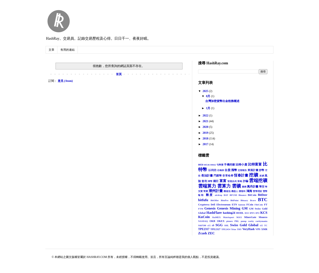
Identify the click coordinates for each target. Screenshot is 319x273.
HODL (240, 213)
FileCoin (259, 204)
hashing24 (229, 212)
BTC (262, 199)
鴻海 (249, 191)
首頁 (119, 74)
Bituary (244, 200)
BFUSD (233, 195)
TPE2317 (203, 229)
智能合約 (232, 181)
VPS (258, 229)
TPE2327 (215, 229)
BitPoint (235, 200)
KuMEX (216, 217)
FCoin (249, 204)
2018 (206, 138)
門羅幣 (218, 175)
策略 (239, 181)
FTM (200, 208)
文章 (51, 49)
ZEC (211, 233)
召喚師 (220, 170)
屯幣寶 (220, 164)
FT (265, 204)
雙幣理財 (257, 191)
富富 (223, 181)
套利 (204, 181)
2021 (206, 121)
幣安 (261, 186)
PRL (237, 221)
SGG (219, 225)
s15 (209, 225)
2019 (206, 132)
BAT (226, 195)
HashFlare (214, 213)
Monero (263, 217)
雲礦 (236, 186)
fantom (241, 204)
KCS (264, 213)
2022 (206, 115)
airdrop (218, 195)
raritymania (261, 221)
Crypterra (203, 204)
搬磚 (244, 186)
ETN (234, 204)
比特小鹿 (241, 164)
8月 (208, 96)
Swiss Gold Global (244, 225)
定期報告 (242, 170)
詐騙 (245, 181)
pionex (229, 221)
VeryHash (249, 229)
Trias (233, 229)
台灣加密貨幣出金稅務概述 (222, 101)
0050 (200, 164)
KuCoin (204, 217)
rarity (251, 221)
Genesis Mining (228, 208)
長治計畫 (207, 175)
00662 (213, 164)
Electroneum (223, 204)
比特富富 (255, 164)
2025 (206, 91)
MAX (239, 217)
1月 (208, 108)
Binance (242, 195)
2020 (206, 126)
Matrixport (228, 217)
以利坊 (212, 170)
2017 (206, 144)
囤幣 (234, 170)
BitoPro (224, 200)
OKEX (221, 221)
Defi (213, 204)
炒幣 (261, 170)
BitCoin (252, 195)
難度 (209, 194)
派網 (261, 175)
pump (243, 221)
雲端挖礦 (258, 180)
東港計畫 (253, 170)
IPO (258, 213)
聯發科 (242, 191)
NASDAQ (203, 221)
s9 (213, 225)
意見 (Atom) (65, 80)
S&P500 (202, 225)
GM (245, 208)
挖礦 (253, 175)
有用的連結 (67, 49)
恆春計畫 (241, 175)
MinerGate (250, 217)
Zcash (202, 233)
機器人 (234, 191)
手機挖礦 (229, 164)
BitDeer (262, 194)
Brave (253, 200)
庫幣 (210, 181)
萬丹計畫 (252, 186)
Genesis (210, 208)
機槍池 (227, 191)
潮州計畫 (216, 191)
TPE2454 (225, 229)
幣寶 (205, 191)
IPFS (252, 213)
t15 (261, 225)
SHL (226, 225)
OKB (212, 221)
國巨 (216, 181)
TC (266, 225)
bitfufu (203, 200)
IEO (247, 213)
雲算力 (224, 186)
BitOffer (215, 200)
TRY (239, 229)
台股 (228, 170)
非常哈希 (227, 175)
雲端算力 (207, 186)
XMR (264, 229)
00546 (207, 164)
